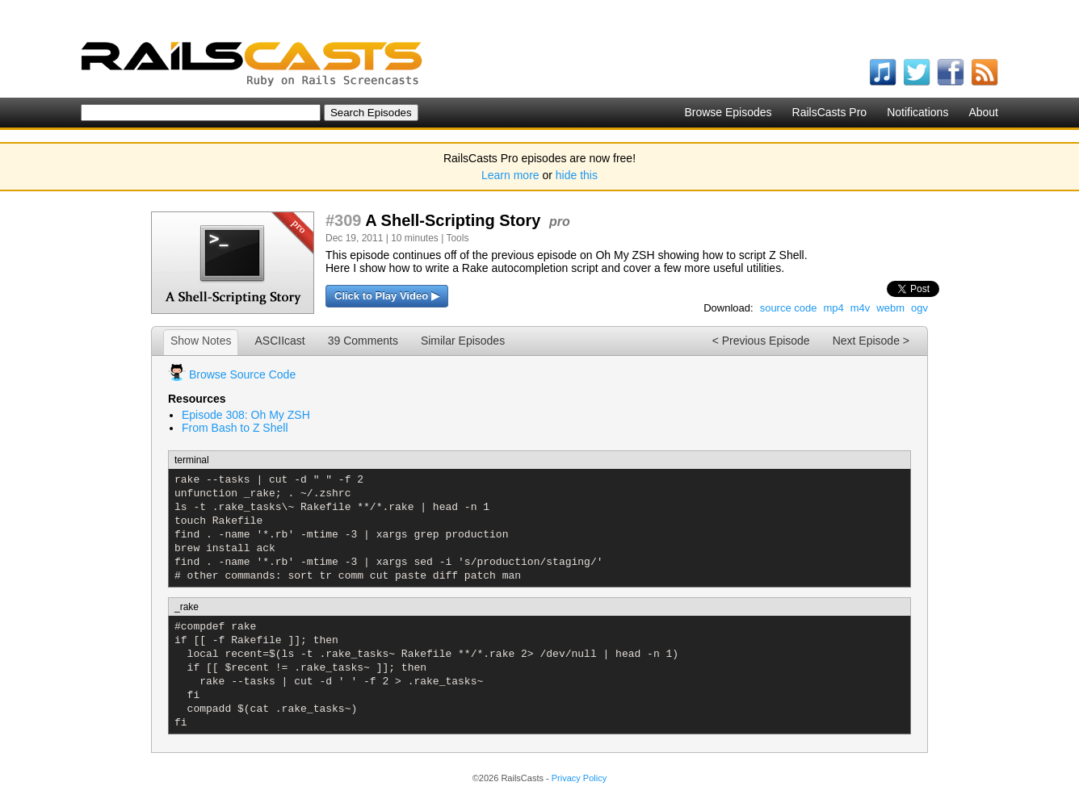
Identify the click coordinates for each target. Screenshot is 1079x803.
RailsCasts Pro (829, 112)
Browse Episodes (727, 112)
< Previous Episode (761, 340)
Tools (457, 238)
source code (788, 308)
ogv (919, 308)
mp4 (833, 308)
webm (890, 308)
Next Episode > (871, 340)
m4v (860, 308)
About (983, 112)
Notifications (917, 112)
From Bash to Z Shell (235, 427)
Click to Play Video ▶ (386, 296)
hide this (577, 175)
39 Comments (363, 340)
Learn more (510, 175)
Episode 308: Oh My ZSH (246, 414)
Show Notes (200, 340)
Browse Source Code (242, 374)
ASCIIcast (279, 340)
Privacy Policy (579, 778)
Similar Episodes (463, 340)
